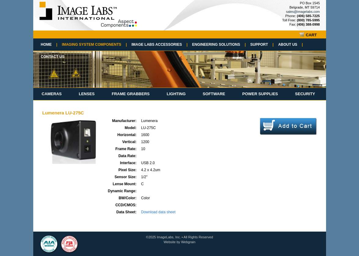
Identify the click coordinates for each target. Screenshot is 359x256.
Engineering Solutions (219, 44)
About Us (290, 44)
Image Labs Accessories (159, 44)
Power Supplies (260, 94)
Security (305, 94)
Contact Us (53, 57)
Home (49, 44)
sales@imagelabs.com (303, 11)
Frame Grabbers (130, 94)
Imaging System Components (94, 44)
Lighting (176, 94)
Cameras (52, 94)
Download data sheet (158, 212)
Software (214, 94)
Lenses (87, 94)
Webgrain (188, 242)
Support (262, 44)
